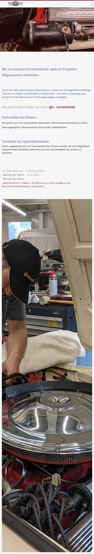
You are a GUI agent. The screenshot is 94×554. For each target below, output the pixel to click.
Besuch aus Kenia (13, 178)
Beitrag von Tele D (13, 174)
